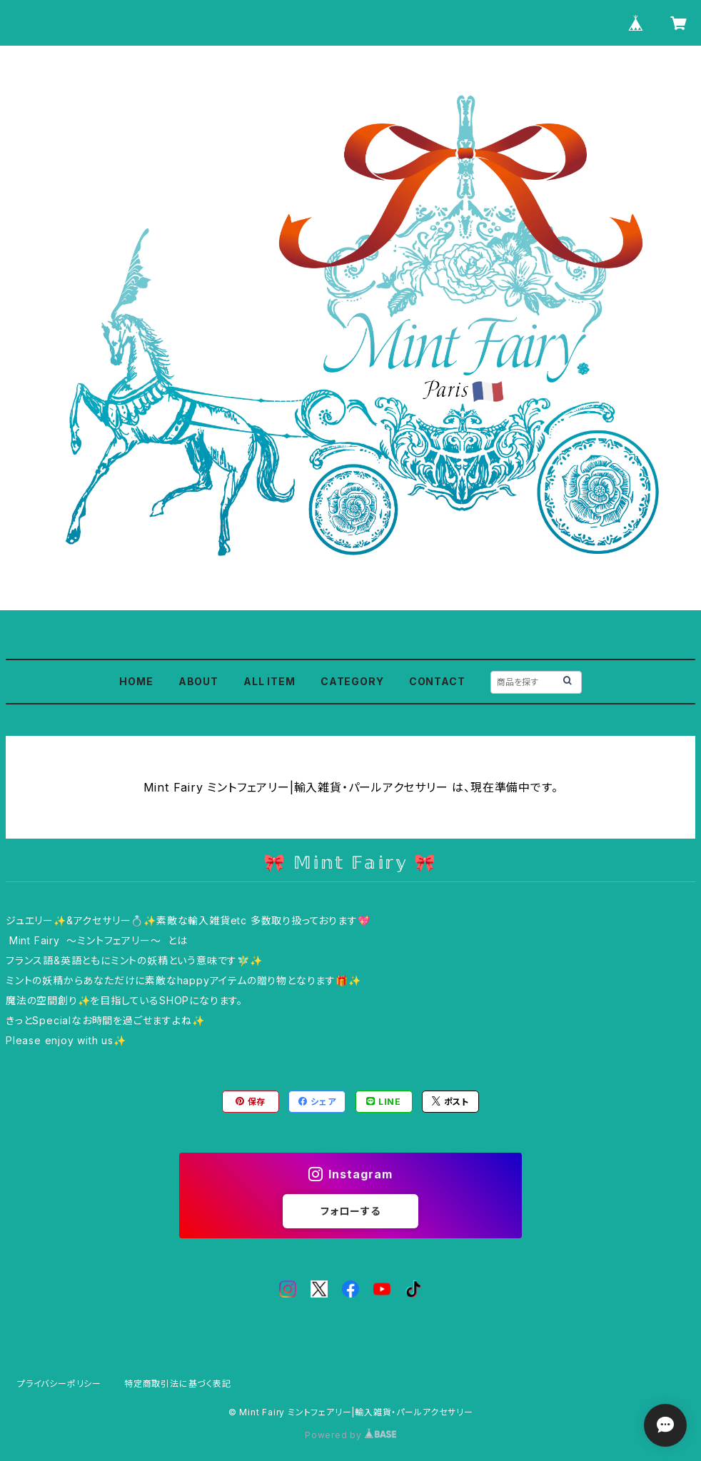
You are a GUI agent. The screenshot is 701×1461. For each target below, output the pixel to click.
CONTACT (437, 681)
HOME (136, 681)
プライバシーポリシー (59, 1383)
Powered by (350, 1435)
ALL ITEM (269, 681)
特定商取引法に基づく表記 (177, 1383)
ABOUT (198, 681)
